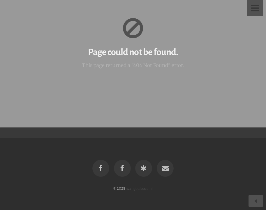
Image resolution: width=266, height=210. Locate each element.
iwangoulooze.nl (139, 188)
